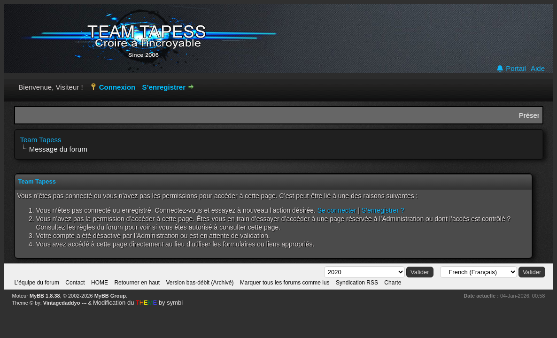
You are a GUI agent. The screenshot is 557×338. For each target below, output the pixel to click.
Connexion (117, 87)
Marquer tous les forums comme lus (285, 282)
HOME (99, 282)
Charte (392, 282)
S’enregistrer (164, 87)
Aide (538, 68)
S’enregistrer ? (383, 210)
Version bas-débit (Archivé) (199, 282)
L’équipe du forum (37, 282)
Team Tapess (41, 140)
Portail (511, 68)
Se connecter (336, 210)
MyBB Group (110, 296)
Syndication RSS (357, 282)
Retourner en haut (137, 282)
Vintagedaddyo (61, 303)
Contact (75, 282)
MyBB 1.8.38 (45, 296)
